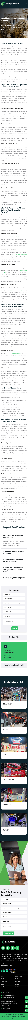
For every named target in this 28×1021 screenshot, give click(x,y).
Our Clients (18, 987)
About (2, 976)
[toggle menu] (26, 4)
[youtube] (3, 948)
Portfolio (3, 979)
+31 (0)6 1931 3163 (9, 657)
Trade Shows (18, 976)
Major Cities (4, 981)
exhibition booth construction (12, 237)
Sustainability (18, 981)
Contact (17, 984)
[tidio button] (26, 997)
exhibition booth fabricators (19, 254)
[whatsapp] (26, 1010)
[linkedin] (13, 948)
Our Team (3, 987)
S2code (14, 1019)
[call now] (26, 1001)
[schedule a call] (26, 1006)
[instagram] (17, 948)
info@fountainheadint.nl (9, 995)
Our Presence (18, 979)
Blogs (2, 984)
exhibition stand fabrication (16, 290)
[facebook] (8, 948)
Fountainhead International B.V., (14, 353)
